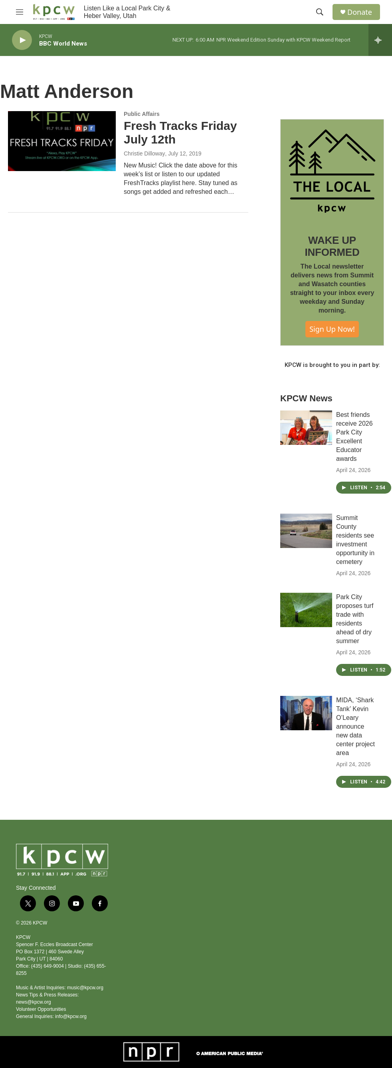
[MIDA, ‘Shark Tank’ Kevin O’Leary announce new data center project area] (306, 713)
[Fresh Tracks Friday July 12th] (62, 141)
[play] (22, 40)
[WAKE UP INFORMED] (332, 171)
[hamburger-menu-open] (19, 12)
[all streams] (380, 40)
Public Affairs (142, 114)
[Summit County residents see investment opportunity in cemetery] (306, 531)
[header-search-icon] (319, 12)
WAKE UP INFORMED (332, 246)
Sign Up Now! (332, 329)
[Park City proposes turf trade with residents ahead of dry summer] (306, 610)
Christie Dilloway (144, 153)
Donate (359, 12)
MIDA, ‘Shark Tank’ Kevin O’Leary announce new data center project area (355, 726)
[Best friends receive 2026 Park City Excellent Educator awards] (306, 427)
